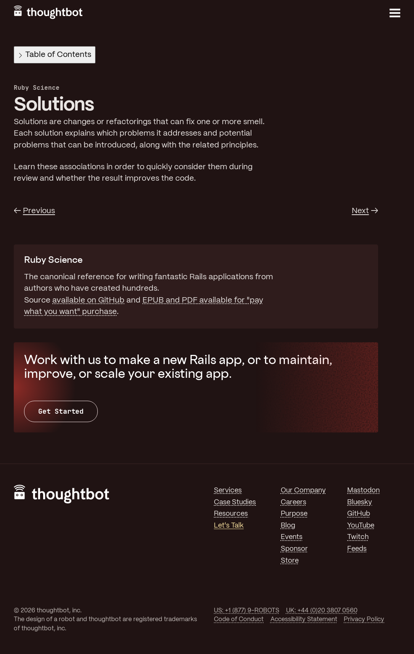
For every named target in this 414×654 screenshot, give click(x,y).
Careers (293, 502)
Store (290, 560)
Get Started (61, 411)
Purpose (294, 513)
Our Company (303, 490)
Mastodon (363, 490)
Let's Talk (229, 525)
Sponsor (294, 549)
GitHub (358, 513)
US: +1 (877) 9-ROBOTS (246, 611)
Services (228, 490)
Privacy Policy (364, 619)
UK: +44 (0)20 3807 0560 (321, 611)
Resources (231, 513)
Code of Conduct (239, 619)
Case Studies (235, 502)
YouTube (360, 525)
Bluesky (359, 502)
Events (291, 537)
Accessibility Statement (303, 619)
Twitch (358, 537)
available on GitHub (88, 300)
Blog (288, 525)
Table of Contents (55, 54)
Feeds (357, 549)
